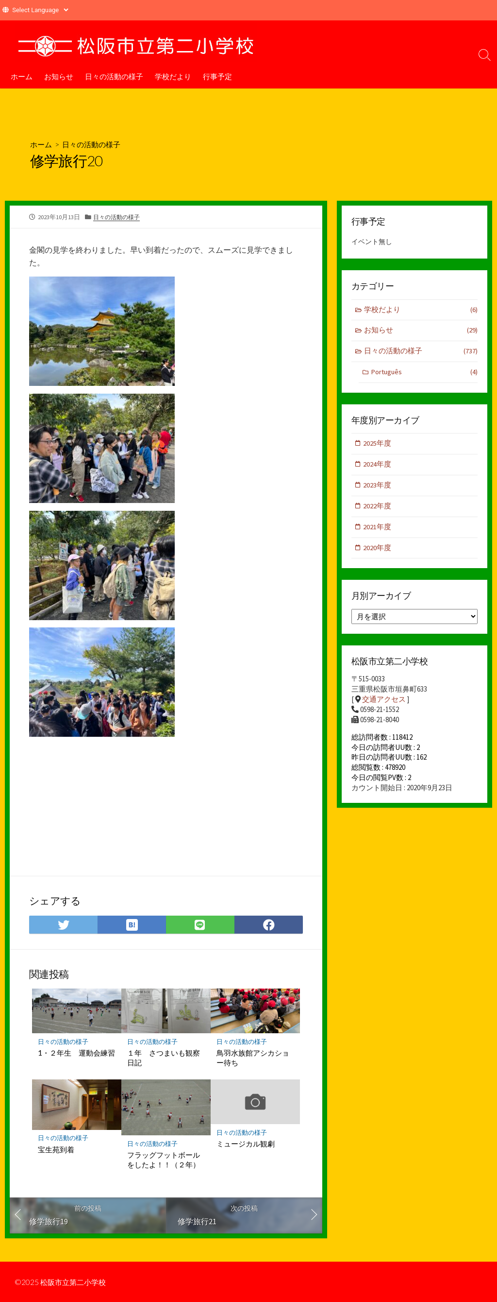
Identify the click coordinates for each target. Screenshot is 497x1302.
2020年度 (378, 551)
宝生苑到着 (56, 1151)
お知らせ (58, 76)
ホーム (22, 76)
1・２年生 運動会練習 (76, 1055)
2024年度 (378, 466)
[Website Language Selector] (40, 10)
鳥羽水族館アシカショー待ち (252, 1060)
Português (424, 374)
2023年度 (378, 487)
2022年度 (378, 509)
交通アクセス (384, 704)
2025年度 (378, 445)
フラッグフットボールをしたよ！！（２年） (163, 1162)
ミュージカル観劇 (245, 1146)
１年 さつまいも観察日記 (163, 1060)
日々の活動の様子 (114, 76)
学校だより (173, 76)
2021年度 (378, 530)
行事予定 (217, 76)
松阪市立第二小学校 (75, 1282)
